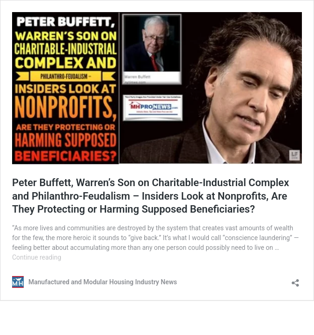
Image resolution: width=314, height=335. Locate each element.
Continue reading (36, 257)
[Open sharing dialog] (295, 280)
